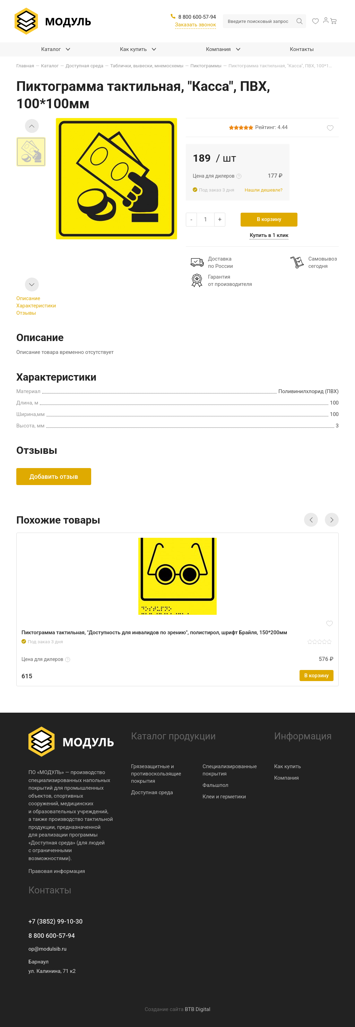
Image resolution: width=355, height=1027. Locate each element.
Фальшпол (215, 785)
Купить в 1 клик (269, 235)
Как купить (287, 766)
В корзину (269, 219)
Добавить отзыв (53, 476)
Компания (286, 778)
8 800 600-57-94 (51, 935)
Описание (28, 298)
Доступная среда (152, 792)
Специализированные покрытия (229, 770)
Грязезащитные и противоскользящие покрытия (156, 773)
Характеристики (36, 306)
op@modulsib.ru (47, 949)
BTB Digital (197, 1009)
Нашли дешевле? (264, 190)
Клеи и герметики (224, 796)
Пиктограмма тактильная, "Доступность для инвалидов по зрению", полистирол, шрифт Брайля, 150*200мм (154, 632)
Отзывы (26, 313)
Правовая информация (56, 871)
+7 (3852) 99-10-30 (55, 921)
